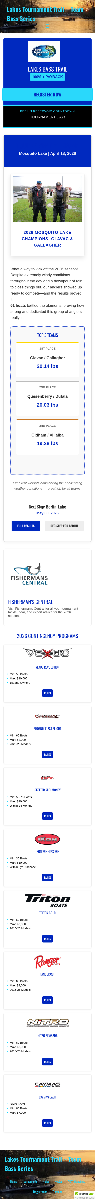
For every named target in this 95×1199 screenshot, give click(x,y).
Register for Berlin (64, 525)
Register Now (47, 94)
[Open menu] (47, 26)
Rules (47, 693)
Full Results (26, 525)
